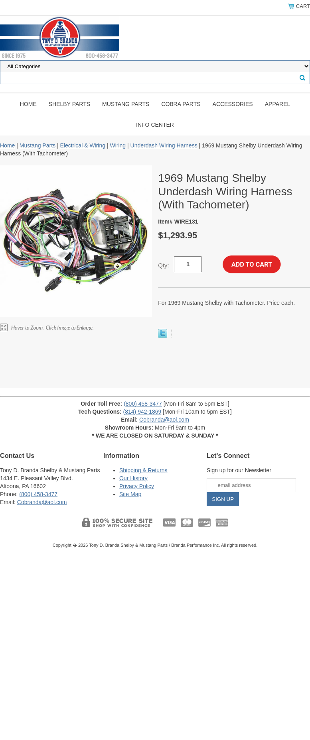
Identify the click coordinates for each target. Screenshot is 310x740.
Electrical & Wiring (82, 145)
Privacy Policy (136, 486)
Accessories (233, 104)
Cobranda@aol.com (164, 419)
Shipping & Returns (143, 470)
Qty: (163, 265)
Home (28, 104)
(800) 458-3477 (143, 403)
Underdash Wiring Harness (163, 145)
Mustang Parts (125, 104)
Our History (133, 478)
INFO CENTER (155, 125)
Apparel (277, 104)
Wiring (118, 145)
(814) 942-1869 (142, 411)
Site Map (130, 494)
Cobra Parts (180, 104)
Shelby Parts (69, 104)
